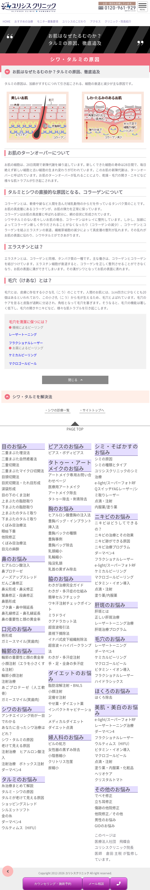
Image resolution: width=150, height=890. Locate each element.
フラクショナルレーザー (26, 343)
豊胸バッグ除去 (60, 545)
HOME (6, 21)
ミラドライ (57, 615)
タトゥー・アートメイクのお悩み (69, 465)
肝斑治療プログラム (111, 629)
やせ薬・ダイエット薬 (66, 703)
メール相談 (96, 883)
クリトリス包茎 (60, 761)
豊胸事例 (55, 539)
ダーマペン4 (11, 769)
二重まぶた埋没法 (16, 452)
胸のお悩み (61, 508)
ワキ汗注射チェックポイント (69, 606)
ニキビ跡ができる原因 (112, 541)
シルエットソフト (16, 809)
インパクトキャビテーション (69, 712)
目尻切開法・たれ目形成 (21, 482)
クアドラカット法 (62, 621)
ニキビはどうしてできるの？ (116, 525)
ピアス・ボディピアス (66, 452)
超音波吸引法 (58, 627)
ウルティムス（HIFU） (20, 827)
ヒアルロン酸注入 (16, 565)
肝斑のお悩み (110, 605)
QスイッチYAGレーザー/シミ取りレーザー (116, 491)
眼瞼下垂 (9, 531)
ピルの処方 (57, 743)
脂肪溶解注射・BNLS (65, 685)
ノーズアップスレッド (19, 577)
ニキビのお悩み (112, 516)
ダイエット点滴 (60, 727)
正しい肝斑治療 (107, 617)
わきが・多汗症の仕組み (67, 591)
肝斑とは (102, 611)
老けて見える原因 (16, 745)
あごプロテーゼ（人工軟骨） (23, 690)
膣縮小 (53, 767)
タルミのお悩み (19, 779)
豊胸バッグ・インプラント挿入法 (69, 523)
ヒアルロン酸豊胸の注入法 (69, 514)
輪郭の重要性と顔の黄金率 (23, 657)
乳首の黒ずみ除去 (62, 569)
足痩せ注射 (57, 697)
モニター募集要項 (47, 21)
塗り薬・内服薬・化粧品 (114, 767)
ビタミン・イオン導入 (112, 583)
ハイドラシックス (109, 681)
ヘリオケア (103, 773)
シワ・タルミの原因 (17, 739)
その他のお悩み (112, 789)
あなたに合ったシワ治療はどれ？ (23, 730)
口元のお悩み (17, 629)
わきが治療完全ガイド (66, 585)
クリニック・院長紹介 (118, 21)
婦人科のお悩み (66, 737)
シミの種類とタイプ (111, 464)
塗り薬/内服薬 (106, 595)
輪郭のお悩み (17, 651)
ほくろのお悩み (112, 691)
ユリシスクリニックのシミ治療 (116, 473)
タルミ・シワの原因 (17, 791)
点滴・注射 (103, 500)
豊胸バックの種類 (62, 533)
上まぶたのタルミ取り (19, 512)
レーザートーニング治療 (114, 623)
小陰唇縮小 (57, 755)
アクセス (95, 21)
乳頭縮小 (55, 550)
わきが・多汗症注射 (64, 657)
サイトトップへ (93, 410)
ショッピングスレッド (19, 803)
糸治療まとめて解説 (17, 785)
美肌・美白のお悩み (116, 710)
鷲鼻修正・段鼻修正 (17, 595)
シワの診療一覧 (58, 410)
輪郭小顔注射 (12, 675)
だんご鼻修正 (12, 583)
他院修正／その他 (109, 813)
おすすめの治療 (23, 21)
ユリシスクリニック (77, 873)
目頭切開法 (10, 476)
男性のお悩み (105, 819)
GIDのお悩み (105, 825)
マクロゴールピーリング (114, 577)
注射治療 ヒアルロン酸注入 (23, 754)
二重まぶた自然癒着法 (19, 458)
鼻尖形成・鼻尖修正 (17, 589)
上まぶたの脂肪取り (17, 500)
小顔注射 (55, 691)
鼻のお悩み (14, 559)
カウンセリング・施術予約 (52, 883)
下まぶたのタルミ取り (19, 518)
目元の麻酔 (10, 548)
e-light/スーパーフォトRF (115, 482)
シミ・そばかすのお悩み (116, 449)
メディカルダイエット (66, 721)
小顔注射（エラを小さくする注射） (23, 666)
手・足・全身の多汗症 (66, 663)
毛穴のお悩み (110, 639)
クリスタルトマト (109, 779)
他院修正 (9, 537)
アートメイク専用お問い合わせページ (69, 477)
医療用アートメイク (64, 486)
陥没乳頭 (55, 563)
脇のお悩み (61, 579)
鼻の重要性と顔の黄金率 (21, 619)
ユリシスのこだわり (74, 21)
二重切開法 (10, 464)
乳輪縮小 (55, 556)
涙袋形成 (9, 488)
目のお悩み (14, 446)
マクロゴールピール (23, 363)
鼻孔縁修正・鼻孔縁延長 (21, 613)
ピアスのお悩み (66, 446)
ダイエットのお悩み (69, 676)
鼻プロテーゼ (12, 571)
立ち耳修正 (103, 801)
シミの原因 (103, 458)
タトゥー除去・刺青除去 (67, 498)
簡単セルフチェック (64, 597)
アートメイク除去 (62, 492)
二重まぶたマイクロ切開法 (23, 470)
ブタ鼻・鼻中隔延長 (17, 607)
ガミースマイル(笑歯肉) (20, 641)
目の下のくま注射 (16, 494)
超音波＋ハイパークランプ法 (69, 648)
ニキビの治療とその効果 (114, 535)
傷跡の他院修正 (107, 807)
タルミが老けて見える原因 (23, 797)
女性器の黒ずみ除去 (64, 749)
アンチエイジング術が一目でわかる (23, 718)
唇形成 (7, 635)
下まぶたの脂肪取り (17, 506)
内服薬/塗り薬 (106, 506)
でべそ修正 (103, 795)
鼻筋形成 (9, 601)
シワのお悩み (17, 709)
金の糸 (7, 815)
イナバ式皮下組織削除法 (67, 639)
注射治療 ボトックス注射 (23, 763)
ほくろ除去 (103, 697)
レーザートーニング (23, 334)
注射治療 (9, 681)
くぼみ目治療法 (14, 525)
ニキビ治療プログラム (112, 546)
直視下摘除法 (58, 633)
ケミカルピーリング (23, 355)
